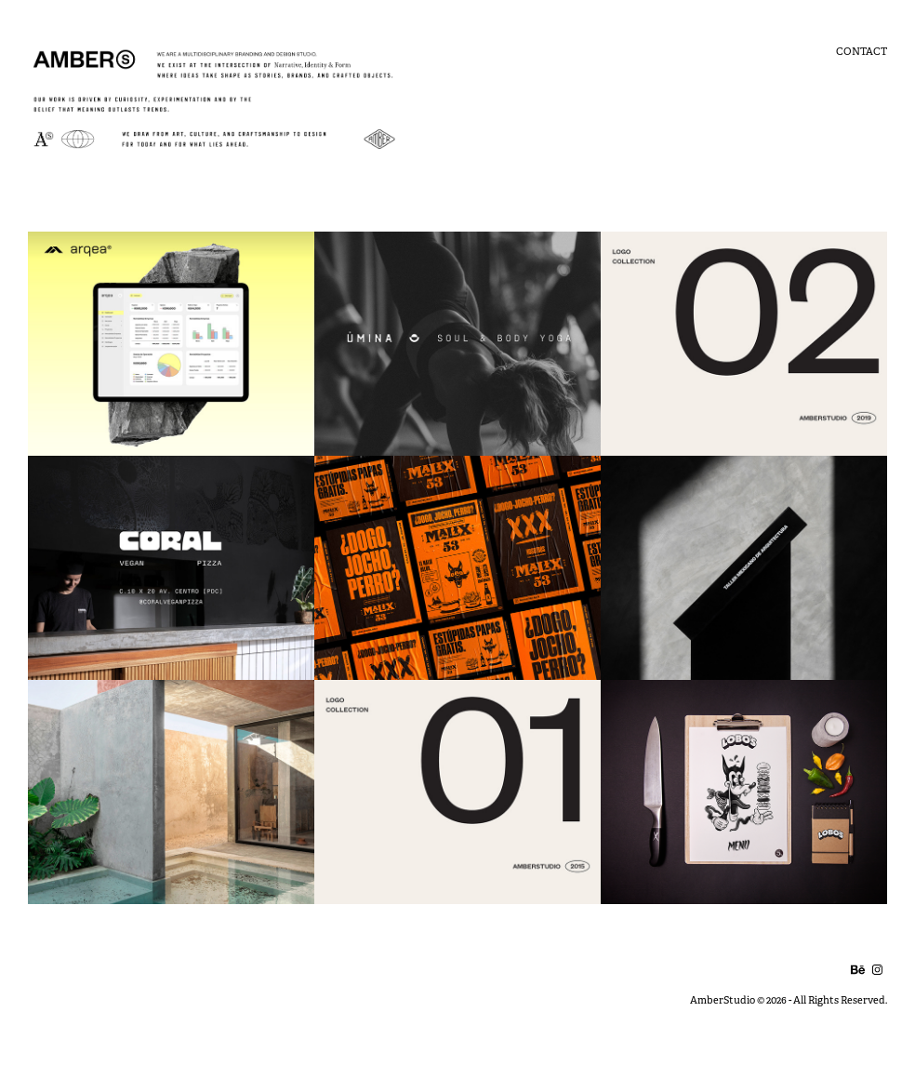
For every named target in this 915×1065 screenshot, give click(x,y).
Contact (861, 51)
